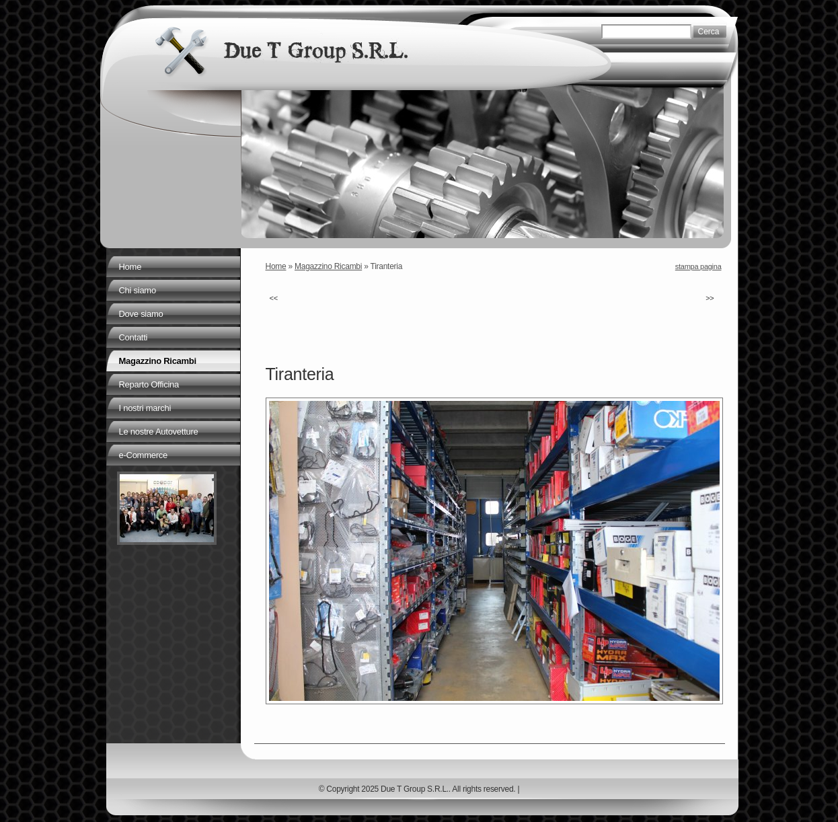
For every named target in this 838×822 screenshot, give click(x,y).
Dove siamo (141, 314)
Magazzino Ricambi (328, 266)
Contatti (133, 337)
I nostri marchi (145, 408)
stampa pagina (698, 266)
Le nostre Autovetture (158, 431)
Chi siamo (137, 290)
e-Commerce (143, 455)
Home (276, 266)
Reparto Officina (149, 384)
